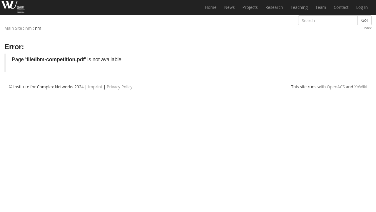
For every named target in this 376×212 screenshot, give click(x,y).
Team (320, 7)
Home (211, 7)
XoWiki (360, 87)
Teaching (299, 7)
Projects (250, 7)
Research (274, 7)
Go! (364, 20)
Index (367, 28)
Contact (341, 7)
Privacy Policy (119, 87)
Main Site (13, 28)
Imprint (95, 87)
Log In (362, 7)
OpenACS (336, 87)
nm (28, 28)
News (229, 7)
